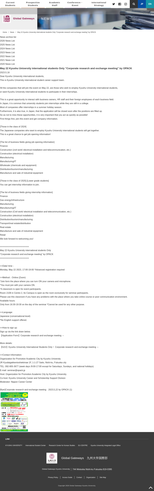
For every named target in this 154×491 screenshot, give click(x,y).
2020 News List (7, 64)
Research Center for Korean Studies (62, 445)
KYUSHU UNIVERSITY (13, 445)
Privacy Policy (52, 477)
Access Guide (67, 477)
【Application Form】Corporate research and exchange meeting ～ (32, 335)
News (12, 32)
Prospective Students (33, 3)
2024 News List (7, 48)
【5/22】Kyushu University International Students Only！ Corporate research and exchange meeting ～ (49, 347)
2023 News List (7, 52)
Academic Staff (54, 3)
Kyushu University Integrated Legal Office (105, 445)
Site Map (104, 477)
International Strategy (99, 3)
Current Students (10, 3)
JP (142, 4)
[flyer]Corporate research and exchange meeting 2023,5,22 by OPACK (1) (36, 390)
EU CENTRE (83, 445)
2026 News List (7, 41)
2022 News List (7, 56)
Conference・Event (75, 3)
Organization (91, 477)
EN (149, 4)
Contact (79, 477)
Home (5, 32)
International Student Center (35, 445)
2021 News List (7, 60)
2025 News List (7, 45)
